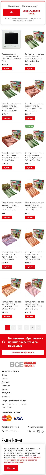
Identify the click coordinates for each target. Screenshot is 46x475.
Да (11, 12)
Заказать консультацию (23, 352)
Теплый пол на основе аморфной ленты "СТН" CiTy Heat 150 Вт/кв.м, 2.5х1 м (34, 107)
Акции (4, 389)
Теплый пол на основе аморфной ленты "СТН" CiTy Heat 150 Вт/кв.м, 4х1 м (11, 256)
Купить (7, 68)
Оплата (5, 378)
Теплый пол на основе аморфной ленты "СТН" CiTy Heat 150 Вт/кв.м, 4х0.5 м (34, 207)
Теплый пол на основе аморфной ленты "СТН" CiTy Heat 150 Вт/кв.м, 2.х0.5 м (34, 57)
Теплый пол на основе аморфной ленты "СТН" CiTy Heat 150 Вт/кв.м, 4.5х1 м (11, 306)
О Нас (4, 375)
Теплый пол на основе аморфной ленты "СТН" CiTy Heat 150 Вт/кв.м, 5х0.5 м (34, 306)
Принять (11, 468)
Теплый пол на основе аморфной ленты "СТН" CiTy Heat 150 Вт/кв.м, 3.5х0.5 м (34, 157)
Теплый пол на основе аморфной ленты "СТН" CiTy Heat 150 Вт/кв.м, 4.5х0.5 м (34, 256)
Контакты (6, 396)
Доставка (6, 382)
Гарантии (6, 385)
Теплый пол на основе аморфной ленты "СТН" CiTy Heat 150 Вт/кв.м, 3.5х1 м (11, 207)
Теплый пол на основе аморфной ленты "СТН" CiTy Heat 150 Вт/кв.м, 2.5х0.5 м (11, 107)
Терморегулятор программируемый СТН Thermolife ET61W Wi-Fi (11, 57)
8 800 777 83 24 (12, 431)
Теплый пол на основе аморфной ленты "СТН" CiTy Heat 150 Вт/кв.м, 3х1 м (11, 157)
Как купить (6, 393)
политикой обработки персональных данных (20, 461)
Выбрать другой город (31, 12)
